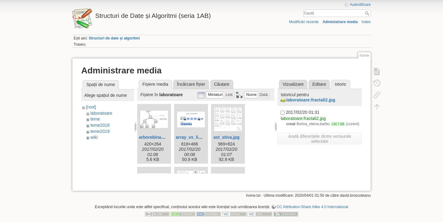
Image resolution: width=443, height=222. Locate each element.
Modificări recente (304, 22)
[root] (91, 107)
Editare (319, 84)
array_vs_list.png (193, 137)
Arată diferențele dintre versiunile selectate (319, 139)
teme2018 (100, 125)
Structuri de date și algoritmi (114, 38)
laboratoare (101, 113)
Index (366, 22)
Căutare (221, 84)
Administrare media (339, 22)
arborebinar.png (155, 137)
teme (95, 119)
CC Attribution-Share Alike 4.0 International (312, 201)
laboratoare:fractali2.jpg (310, 99)
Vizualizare (293, 84)
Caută (368, 13)
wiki (94, 137)
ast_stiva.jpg (227, 137)
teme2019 (100, 131)
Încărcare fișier (191, 84)
